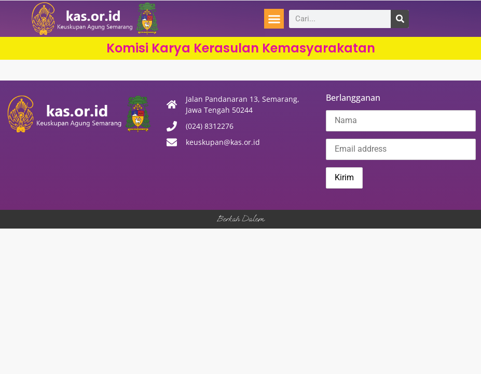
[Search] (400, 19)
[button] (274, 19)
